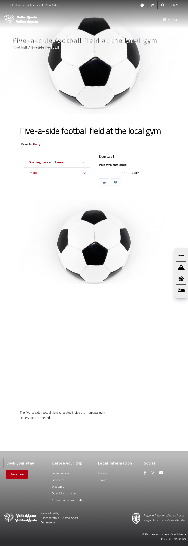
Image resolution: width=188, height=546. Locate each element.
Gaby (36, 144)
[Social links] (152, 5)
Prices (33, 172)
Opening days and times (46, 162)
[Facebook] (145, 473)
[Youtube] (161, 473)
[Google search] (162, 5)
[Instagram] (152, 473)
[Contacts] (142, 5)
